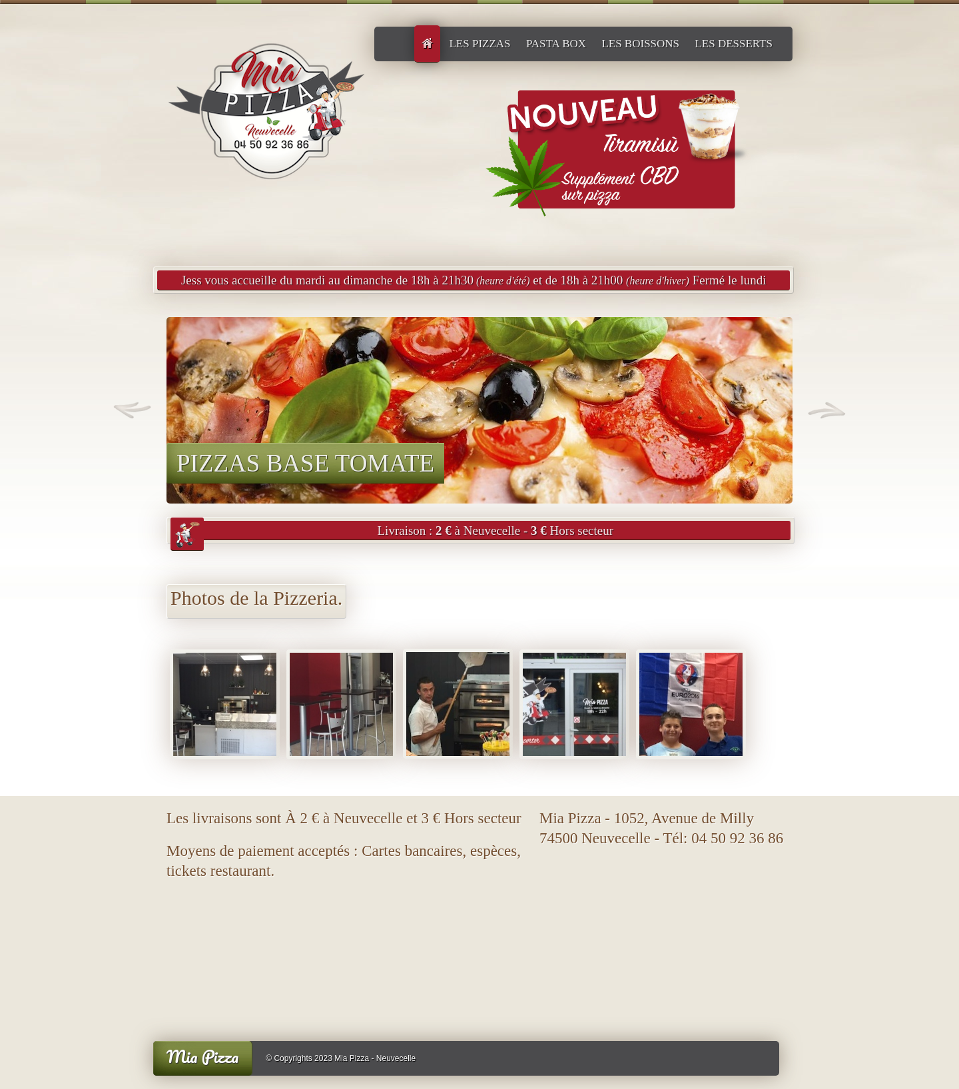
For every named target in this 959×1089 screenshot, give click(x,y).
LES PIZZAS (479, 43)
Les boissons (640, 43)
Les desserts (734, 43)
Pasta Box (556, 43)
